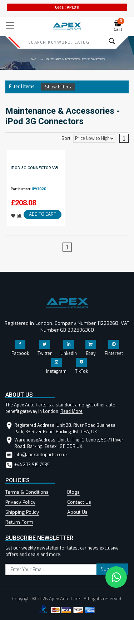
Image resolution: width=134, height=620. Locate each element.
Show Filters (58, 87)
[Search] (58, 42)
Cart (119, 26)
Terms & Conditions (27, 492)
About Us (77, 512)
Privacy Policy (20, 502)
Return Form (19, 522)
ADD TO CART (42, 214)
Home (33, 59)
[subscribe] (50, 569)
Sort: (66, 138)
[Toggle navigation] (10, 25)
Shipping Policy (22, 512)
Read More (71, 411)
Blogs (73, 492)
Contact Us (79, 502)
